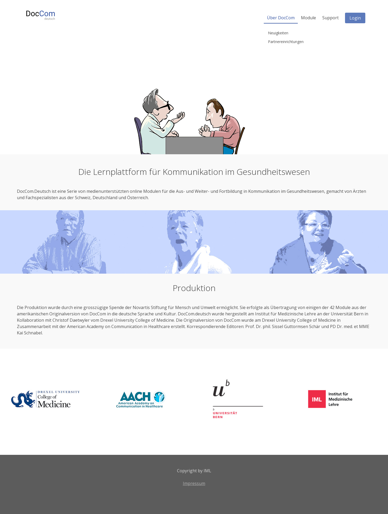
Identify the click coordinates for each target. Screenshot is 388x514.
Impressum (194, 483)
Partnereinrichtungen (286, 41)
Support (330, 18)
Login (355, 18)
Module (308, 18)
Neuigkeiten (278, 32)
